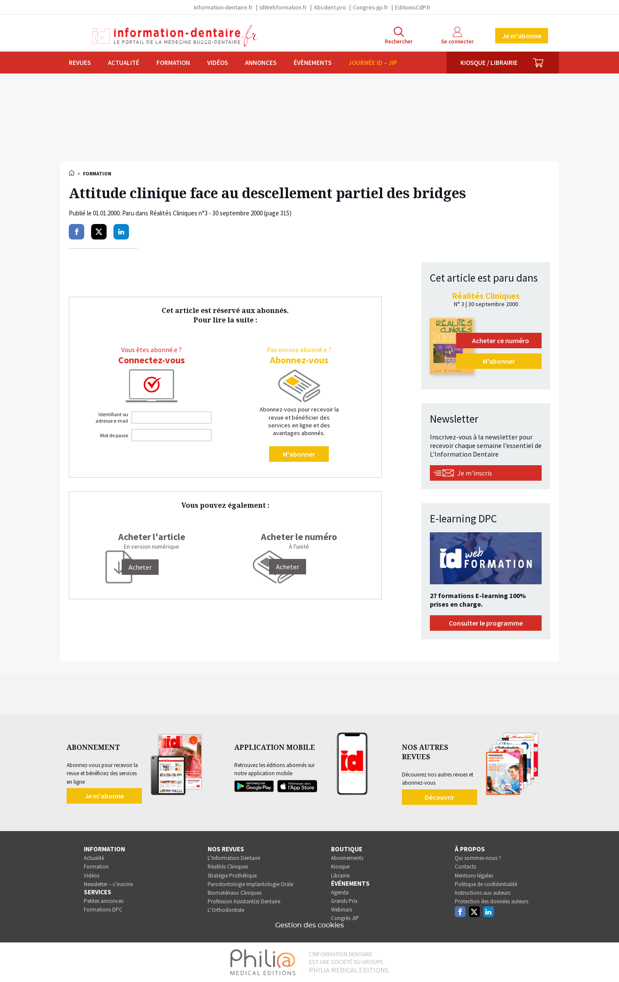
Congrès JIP (345, 918)
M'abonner (299, 454)
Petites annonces (103, 901)
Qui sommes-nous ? (478, 858)
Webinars (341, 909)
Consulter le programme (486, 623)
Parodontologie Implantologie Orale (250, 884)
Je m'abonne (521, 35)
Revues (80, 62)
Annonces (260, 62)
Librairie (340, 875)
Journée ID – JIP (373, 62)
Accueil (72, 172)
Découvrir (439, 797)
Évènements (312, 62)
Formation (173, 62)
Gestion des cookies (309, 925)
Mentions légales (474, 875)
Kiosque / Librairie (489, 62)
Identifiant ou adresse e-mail (111, 417)
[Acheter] (140, 567)
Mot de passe (114, 435)
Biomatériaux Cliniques (234, 892)
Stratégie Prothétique (232, 875)
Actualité (123, 62)
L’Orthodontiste (226, 910)
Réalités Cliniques (228, 866)
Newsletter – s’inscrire (108, 884)
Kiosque (340, 866)
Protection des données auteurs (491, 901)
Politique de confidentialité (486, 884)
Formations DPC (103, 909)
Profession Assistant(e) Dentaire (244, 901)
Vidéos (217, 62)
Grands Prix (344, 901)
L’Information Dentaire (234, 858)
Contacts (465, 866)
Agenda (340, 892)
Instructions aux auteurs (482, 892)
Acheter (287, 566)
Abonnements (347, 858)
